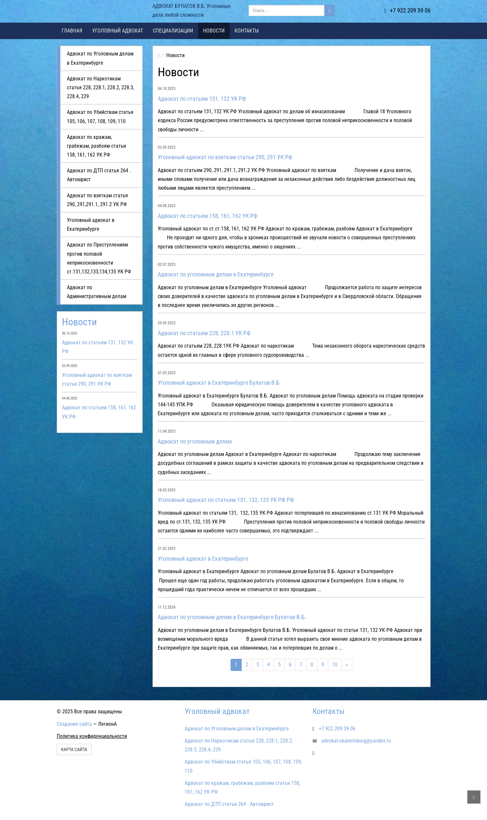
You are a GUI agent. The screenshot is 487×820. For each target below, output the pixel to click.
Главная (72, 31)
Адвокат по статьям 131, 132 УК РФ (202, 98)
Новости (214, 31)
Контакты (246, 31)
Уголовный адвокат (117, 31)
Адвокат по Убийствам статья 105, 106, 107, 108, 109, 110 (100, 116)
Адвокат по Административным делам (96, 291)
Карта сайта (74, 749)
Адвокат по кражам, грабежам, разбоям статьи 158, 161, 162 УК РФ (96, 146)
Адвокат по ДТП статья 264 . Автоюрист (99, 175)
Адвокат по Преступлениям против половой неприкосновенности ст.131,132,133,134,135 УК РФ (99, 258)
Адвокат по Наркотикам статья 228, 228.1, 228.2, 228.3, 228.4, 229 (100, 87)
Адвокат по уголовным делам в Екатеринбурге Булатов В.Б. (232, 617)
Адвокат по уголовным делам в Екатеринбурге (216, 274)
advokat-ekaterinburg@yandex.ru (356, 741)
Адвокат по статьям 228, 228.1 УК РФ (204, 333)
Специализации (173, 31)
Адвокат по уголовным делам (195, 441)
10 (334, 664)
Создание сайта (74, 724)
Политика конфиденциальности (92, 736)
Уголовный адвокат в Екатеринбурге (90, 224)
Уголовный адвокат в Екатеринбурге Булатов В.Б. (219, 382)
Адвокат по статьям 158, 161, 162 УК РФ (207, 215)
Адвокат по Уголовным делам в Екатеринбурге (100, 58)
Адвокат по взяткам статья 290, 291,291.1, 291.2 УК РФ (97, 199)
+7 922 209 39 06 (407, 10)
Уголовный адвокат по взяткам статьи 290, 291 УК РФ (225, 157)
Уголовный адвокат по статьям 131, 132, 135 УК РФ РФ (226, 499)
